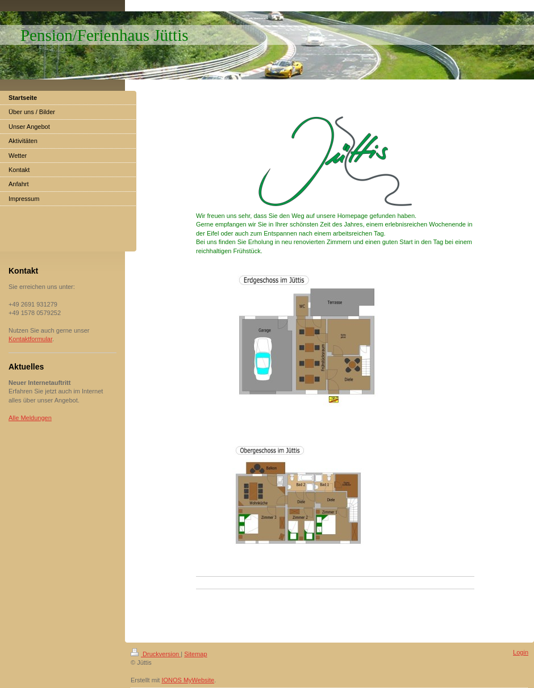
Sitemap (195, 654)
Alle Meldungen (30, 417)
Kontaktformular (30, 338)
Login (520, 652)
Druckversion (156, 654)
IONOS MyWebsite (187, 680)
